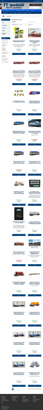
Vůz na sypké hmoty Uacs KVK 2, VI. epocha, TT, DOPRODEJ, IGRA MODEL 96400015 (19, 314)
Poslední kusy (5, 12)
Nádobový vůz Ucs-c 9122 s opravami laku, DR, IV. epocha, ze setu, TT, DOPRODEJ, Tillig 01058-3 (35, 374)
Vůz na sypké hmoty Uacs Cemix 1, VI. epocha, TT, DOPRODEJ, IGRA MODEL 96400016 (19, 374)
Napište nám (14, 398)
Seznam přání (35, 400)
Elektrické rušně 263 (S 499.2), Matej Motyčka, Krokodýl (35, 41)
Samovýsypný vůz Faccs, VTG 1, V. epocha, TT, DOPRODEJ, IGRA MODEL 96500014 (18, 193)
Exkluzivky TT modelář (25, 10)
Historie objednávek (36, 399)
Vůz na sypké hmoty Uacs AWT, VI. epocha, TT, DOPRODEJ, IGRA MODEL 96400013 (34, 314)
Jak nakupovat (3, 399)
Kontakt (29, 12)
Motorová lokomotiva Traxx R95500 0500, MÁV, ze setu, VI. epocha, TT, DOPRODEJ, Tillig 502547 (19, 133)
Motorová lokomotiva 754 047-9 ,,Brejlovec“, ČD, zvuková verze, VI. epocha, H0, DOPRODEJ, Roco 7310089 (19, 163)
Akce (11, 12)
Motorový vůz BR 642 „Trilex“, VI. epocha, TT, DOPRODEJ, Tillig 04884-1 (34, 283)
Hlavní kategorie (6, 10)
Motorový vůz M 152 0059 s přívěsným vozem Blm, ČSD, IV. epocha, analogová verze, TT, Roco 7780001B (34, 72)
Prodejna (25, 12)
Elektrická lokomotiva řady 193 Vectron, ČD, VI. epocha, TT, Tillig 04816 (34, 132)
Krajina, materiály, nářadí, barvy (5, 53)
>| (18, 391)
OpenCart (6, 406)
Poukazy (17, 10)
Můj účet (34, 398)
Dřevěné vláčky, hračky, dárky (5, 59)
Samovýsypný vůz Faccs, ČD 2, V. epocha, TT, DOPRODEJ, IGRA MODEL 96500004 (19, 283)
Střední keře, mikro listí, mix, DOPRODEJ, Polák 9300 (19, 101)
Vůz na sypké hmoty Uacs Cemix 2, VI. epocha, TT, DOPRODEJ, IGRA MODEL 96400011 (34, 344)
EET (2, 401)
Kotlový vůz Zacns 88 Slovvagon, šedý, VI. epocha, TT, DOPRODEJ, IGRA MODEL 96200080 (34, 223)
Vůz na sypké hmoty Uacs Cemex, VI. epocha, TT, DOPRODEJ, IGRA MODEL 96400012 (19, 344)
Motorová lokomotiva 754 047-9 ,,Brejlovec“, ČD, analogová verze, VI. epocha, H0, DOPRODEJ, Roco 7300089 (34, 163)
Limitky (32, 10)
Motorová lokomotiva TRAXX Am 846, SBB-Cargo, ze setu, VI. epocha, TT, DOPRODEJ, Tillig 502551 (35, 102)
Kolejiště (19, 12)
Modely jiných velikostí (4, 45)
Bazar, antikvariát (5, 62)
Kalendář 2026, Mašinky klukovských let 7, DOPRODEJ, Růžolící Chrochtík (34, 253)
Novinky (12, 10)
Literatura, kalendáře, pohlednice (4, 49)
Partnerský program (26, 400)
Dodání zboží (3, 398)
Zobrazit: (29, 24)
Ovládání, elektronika (4, 56)
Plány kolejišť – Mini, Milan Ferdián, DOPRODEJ (19, 222)
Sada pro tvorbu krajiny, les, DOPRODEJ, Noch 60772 (19, 41)
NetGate (6, 408)
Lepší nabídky (24, 401)
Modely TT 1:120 (5, 40)
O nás (2, 402)
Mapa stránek (14, 400)
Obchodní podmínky (5, 400)
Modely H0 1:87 (5, 42)
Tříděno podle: (14, 24)
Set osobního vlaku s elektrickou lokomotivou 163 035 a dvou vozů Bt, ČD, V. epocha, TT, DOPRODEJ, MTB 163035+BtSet (35, 193)
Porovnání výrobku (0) (31, 21)
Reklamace (14, 399)
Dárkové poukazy (25, 399)
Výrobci (14, 12)
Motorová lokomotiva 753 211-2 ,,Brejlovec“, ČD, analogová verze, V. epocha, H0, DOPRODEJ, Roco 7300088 (19, 253)
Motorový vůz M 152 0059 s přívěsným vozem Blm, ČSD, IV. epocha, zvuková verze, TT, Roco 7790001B (19, 72)
